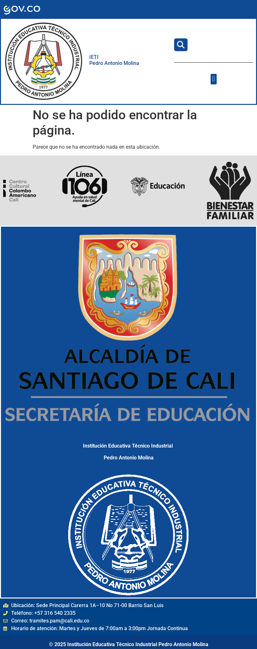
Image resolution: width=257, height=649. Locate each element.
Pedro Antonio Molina (114, 63)
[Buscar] (181, 44)
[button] (214, 79)
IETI (94, 57)
